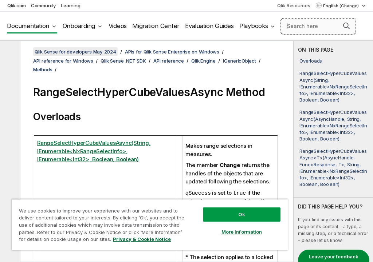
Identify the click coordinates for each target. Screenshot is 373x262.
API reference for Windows (63, 61)
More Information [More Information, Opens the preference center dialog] (241, 232)
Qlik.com (16, 5)
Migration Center (156, 25)
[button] (346, 25)
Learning (70, 5)
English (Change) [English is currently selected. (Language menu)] (341, 5)
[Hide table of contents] (9, 52)
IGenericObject (239, 61)
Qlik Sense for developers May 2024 (75, 52)
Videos (118, 25)
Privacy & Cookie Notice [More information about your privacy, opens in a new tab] (142, 239)
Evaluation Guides (209, 25)
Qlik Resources (293, 5)
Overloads (310, 61)
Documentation (28, 25)
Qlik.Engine (203, 61)
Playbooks (253, 25)
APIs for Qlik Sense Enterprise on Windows (172, 52)
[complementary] (333, 151)
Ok (241, 214)
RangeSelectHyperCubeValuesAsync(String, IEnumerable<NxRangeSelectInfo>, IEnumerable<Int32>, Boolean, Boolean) (333, 86)
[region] (150, 224)
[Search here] (318, 26)
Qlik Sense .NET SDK (123, 61)
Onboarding (79, 25)
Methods (42, 69)
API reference (168, 61)
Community (43, 5)
